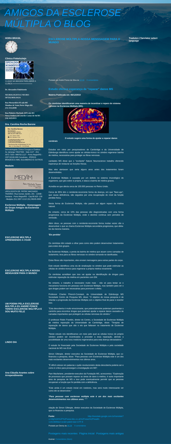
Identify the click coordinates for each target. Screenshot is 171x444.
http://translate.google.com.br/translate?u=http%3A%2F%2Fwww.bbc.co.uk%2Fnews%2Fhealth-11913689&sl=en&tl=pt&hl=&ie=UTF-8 (86, 419)
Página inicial (87, 433)
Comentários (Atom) (64, 439)
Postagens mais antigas (110, 433)
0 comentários (92, 80)
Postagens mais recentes (63, 433)
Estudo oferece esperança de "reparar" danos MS (81, 89)
